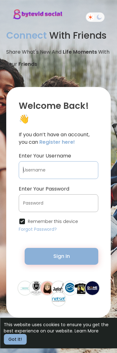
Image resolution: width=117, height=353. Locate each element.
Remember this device (53, 221)
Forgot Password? (38, 229)
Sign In (61, 256)
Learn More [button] (87, 331)
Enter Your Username (45, 155)
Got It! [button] (15, 339)
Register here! (57, 142)
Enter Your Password (44, 188)
